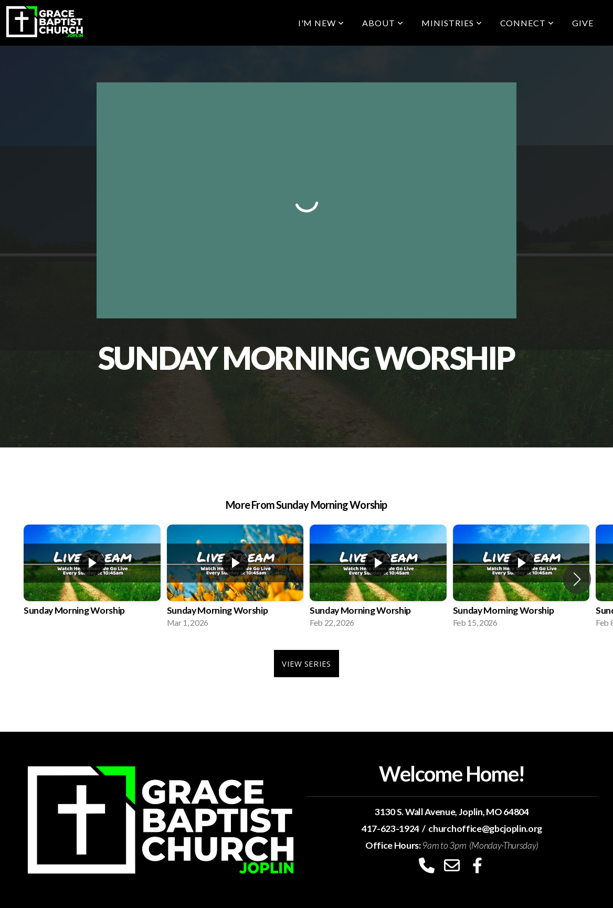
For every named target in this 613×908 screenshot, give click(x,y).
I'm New (321, 23)
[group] (92, 580)
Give (583, 23)
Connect (527, 23)
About (383, 23)
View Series (306, 663)
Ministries (451, 23)
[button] (577, 579)
